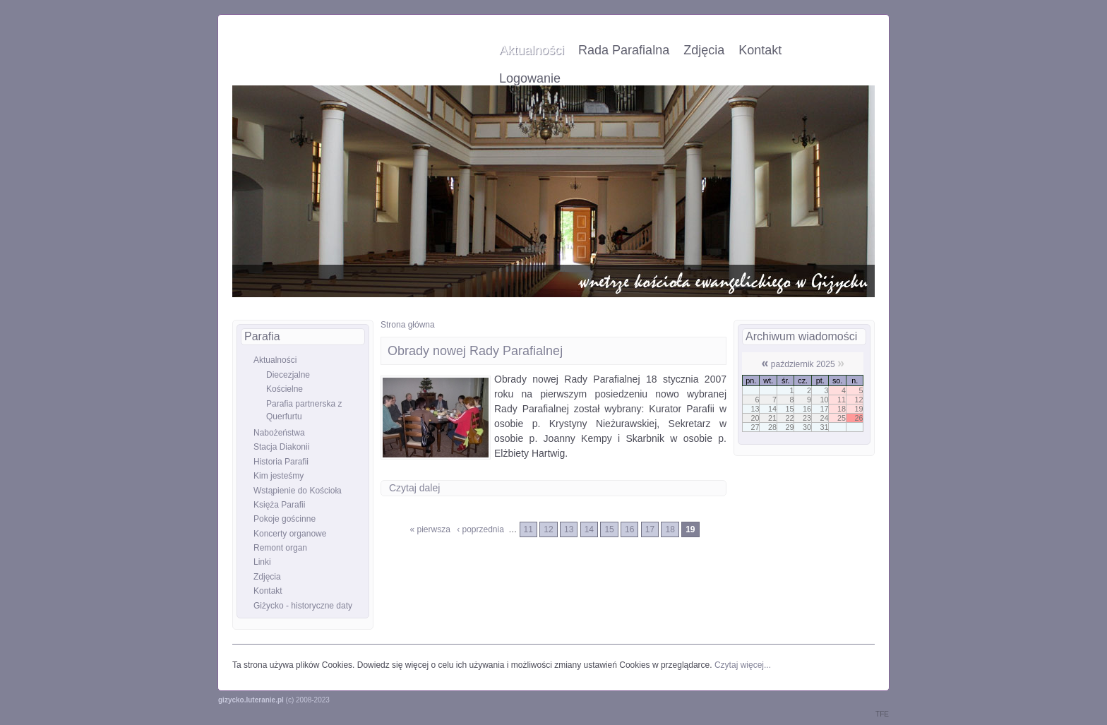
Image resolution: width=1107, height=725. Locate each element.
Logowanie (530, 78)
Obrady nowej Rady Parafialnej (475, 351)
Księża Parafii (279, 505)
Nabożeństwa (279, 433)
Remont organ (280, 548)
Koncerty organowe (289, 534)
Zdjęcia (703, 50)
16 (629, 529)
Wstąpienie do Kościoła (297, 491)
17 (649, 529)
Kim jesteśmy (278, 476)
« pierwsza (429, 529)
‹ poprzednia (480, 529)
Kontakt (760, 50)
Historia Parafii (281, 462)
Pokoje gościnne (284, 519)
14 (589, 529)
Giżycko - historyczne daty (302, 606)
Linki (262, 562)
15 (609, 529)
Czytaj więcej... (742, 665)
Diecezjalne (288, 375)
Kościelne (284, 389)
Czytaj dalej (414, 487)
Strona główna (408, 325)
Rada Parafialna (623, 50)
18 (669, 529)
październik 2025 (803, 364)
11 (528, 529)
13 (568, 529)
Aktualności (531, 50)
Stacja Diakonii (281, 447)
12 (548, 529)
